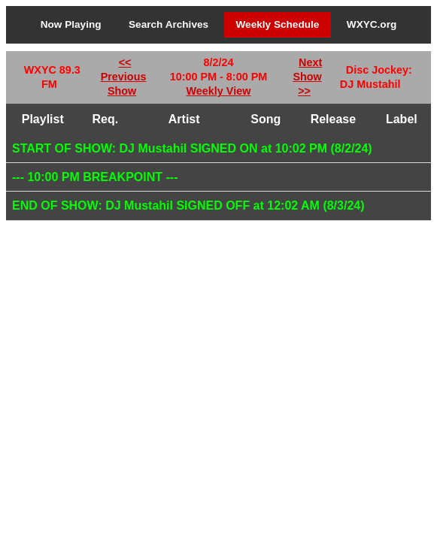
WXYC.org (371, 24)
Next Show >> (307, 76)
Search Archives (168, 24)
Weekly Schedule (278, 24)
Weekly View (219, 91)
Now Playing (71, 24)
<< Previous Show (124, 76)
